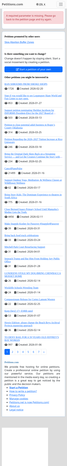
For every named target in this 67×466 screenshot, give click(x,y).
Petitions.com (12, 4)
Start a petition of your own (33, 69)
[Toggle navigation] (61, 4)
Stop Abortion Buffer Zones (19, 42)
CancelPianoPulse (13, 168)
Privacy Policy (17, 395)
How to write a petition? (23, 391)
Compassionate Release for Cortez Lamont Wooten (29, 299)
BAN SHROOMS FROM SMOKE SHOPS (25, 84)
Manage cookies (18, 398)
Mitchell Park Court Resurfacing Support (24, 247)
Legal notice (16, 409)
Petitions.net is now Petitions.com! (29, 402)
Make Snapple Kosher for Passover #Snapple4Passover (31, 223)
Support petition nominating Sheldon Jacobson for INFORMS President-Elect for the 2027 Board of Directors (29, 113)
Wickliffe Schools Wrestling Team (21, 287)
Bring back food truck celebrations (21, 235)
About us (14, 406)
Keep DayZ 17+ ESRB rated (18, 311)
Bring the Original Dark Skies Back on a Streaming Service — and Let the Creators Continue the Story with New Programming (32, 157)
